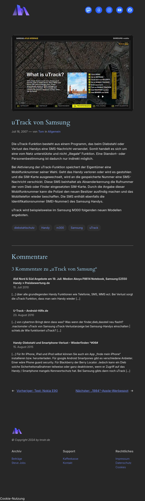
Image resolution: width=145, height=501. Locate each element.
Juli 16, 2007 (20, 131)
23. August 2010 (23, 315)
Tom (41, 131)
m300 (60, 227)
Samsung (77, 227)
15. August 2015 (23, 346)
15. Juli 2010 (21, 287)
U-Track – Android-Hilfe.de (30, 310)
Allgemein (54, 131)
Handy (45, 227)
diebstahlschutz (24, 227)
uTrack (94, 227)
